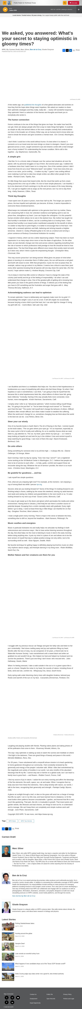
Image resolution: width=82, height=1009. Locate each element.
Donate (74, 3)
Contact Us (33, 1006)
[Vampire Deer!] (8, 950)
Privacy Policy (67, 1006)
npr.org (39, 484)
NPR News (12, 821)
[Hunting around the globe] (8, 940)
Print (78, 50)
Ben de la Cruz (35, 49)
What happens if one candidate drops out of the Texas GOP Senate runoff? (40, 967)
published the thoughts (32, 105)
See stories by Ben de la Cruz (23, 896)
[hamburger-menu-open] (4, 3)
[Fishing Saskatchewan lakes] (8, 930)
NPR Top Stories (26, 821)
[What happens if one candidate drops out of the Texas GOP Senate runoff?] (8, 970)
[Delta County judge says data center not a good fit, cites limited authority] (8, 981)
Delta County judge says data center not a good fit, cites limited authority (39, 977)
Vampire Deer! (20, 947)
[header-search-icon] (65, 3)
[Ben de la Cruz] (6, 878)
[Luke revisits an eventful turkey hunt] (8, 960)
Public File (50, 1006)
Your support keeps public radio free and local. (41, 15)
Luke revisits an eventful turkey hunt (27, 957)
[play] (5, 9)
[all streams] (79, 9)
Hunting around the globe (23, 937)
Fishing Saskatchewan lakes (24, 927)
